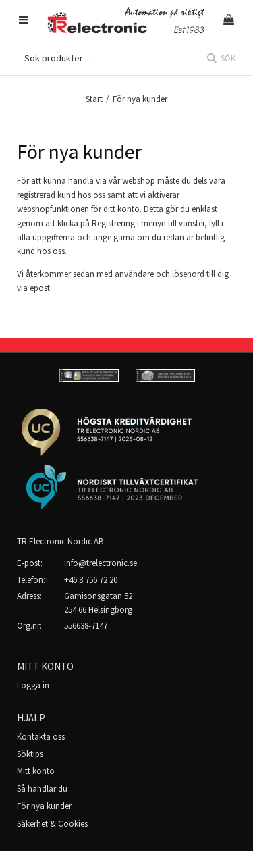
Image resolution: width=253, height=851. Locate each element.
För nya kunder (44, 806)
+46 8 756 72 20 (90, 580)
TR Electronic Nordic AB (60, 541)
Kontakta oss (41, 736)
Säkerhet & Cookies (52, 823)
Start (94, 99)
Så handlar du (42, 788)
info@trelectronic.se (100, 563)
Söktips (30, 754)
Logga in (33, 685)
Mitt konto (36, 771)
